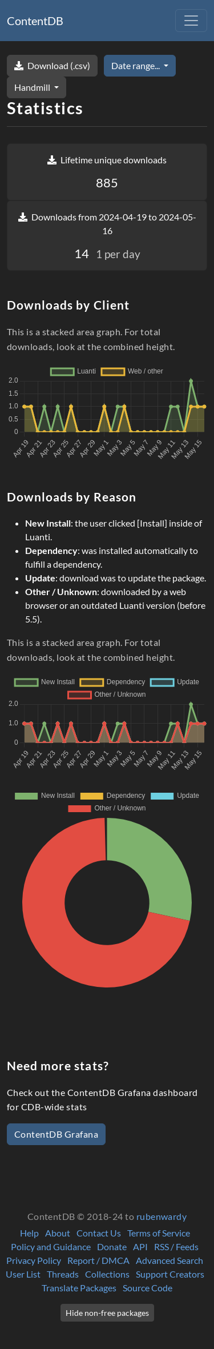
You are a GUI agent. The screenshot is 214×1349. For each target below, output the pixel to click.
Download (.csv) (52, 65)
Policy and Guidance (51, 1246)
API (140, 1246)
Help (29, 1232)
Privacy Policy (33, 1260)
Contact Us (98, 1232)
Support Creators (170, 1273)
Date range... (136, 65)
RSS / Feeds (176, 1246)
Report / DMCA (98, 1260)
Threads (63, 1273)
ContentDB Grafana (56, 1134)
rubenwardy (161, 1216)
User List (23, 1273)
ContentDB (35, 20)
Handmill (33, 87)
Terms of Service (158, 1232)
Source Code (147, 1287)
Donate (112, 1246)
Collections (107, 1273)
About (57, 1232)
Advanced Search (169, 1260)
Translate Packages (79, 1287)
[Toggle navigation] (191, 20)
